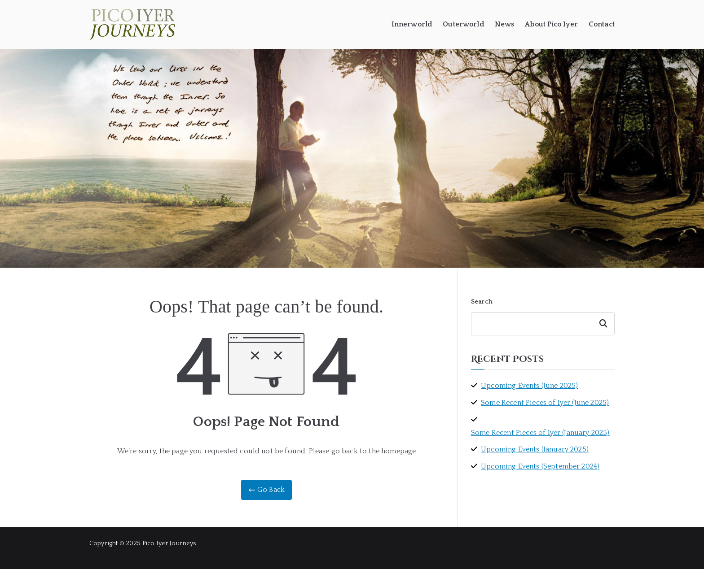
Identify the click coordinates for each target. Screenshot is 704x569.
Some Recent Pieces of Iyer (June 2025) (545, 403)
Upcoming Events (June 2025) (529, 386)
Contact (602, 24)
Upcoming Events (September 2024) (540, 466)
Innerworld (412, 24)
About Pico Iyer (551, 24)
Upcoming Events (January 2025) (535, 449)
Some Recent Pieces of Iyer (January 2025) (540, 433)
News (505, 24)
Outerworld (463, 24)
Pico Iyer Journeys (169, 543)
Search (482, 301)
